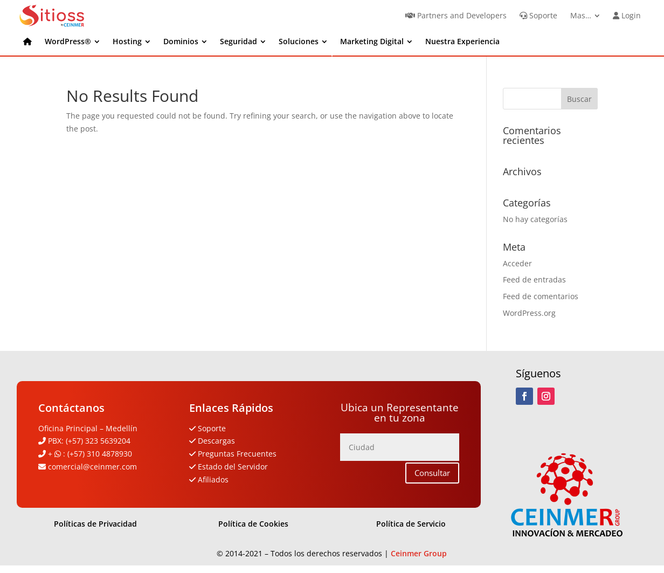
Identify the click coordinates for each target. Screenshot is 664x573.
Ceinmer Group (419, 553)
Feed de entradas (534, 279)
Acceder (517, 263)
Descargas (215, 441)
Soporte (212, 428)
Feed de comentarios (540, 296)
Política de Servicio (411, 524)
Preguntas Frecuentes (237, 453)
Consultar (432, 472)
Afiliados (213, 479)
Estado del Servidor (233, 466)
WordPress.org (529, 313)
